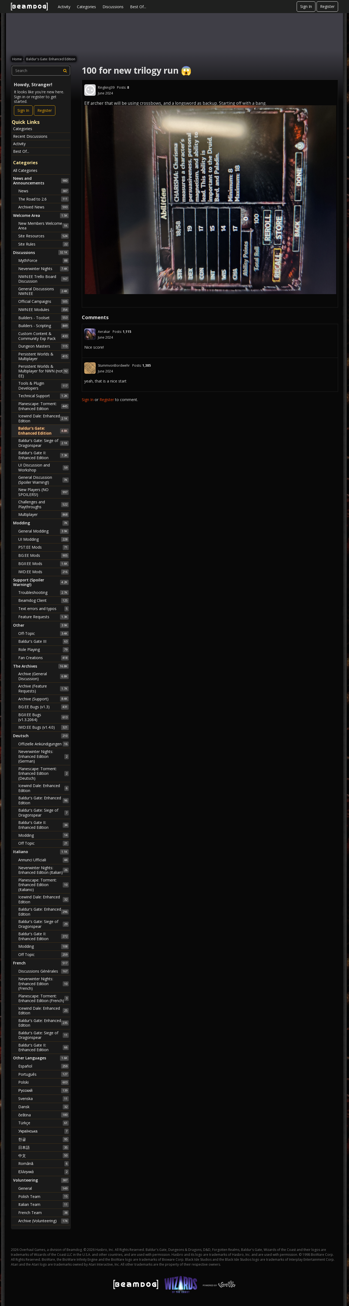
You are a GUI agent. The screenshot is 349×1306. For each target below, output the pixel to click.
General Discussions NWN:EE (43, 291)
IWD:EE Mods (43, 572)
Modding (43, 835)
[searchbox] (41, 71)
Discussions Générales (43, 971)
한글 (43, 1139)
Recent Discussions (30, 136)
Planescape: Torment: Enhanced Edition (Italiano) (43, 884)
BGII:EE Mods (43, 563)
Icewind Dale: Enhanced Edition (43, 418)
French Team (43, 1212)
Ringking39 (106, 87)
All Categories (25, 170)
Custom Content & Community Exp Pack (43, 336)
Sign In (306, 6)
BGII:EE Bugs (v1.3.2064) (43, 717)
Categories (86, 6)
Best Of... (138, 6)
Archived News (43, 207)
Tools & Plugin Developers (43, 386)
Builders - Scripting (43, 325)
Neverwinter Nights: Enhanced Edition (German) (43, 756)
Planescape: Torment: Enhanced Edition (43, 406)
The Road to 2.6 (43, 199)
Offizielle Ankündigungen (43, 744)
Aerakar (104, 331)
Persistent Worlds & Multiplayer (43, 356)
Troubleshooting (43, 592)
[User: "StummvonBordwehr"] (90, 368)
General (43, 1188)
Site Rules (43, 244)
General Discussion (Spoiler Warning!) (43, 480)
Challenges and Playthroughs (43, 504)
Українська (43, 1131)
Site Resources (43, 236)
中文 (43, 1155)
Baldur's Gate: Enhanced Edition (43, 431)
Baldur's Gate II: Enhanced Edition (43, 455)
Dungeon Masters (43, 346)
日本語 (43, 1147)
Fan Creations (43, 658)
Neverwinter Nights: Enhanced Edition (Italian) (43, 870)
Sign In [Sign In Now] (23, 110)
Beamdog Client (43, 600)
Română (43, 1163)
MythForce (43, 260)
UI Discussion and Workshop (43, 467)
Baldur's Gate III (43, 641)
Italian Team (43, 1204)
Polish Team (43, 1196)
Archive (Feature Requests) (43, 688)
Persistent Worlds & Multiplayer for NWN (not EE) (43, 371)
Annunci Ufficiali (43, 860)
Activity (64, 6)
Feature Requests (43, 617)
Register (327, 6)
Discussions (113, 6)
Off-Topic (43, 633)
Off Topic (43, 843)
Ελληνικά (43, 1171)
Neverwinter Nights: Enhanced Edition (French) (43, 983)
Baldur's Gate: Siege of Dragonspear (43, 443)
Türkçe (43, 1123)
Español (43, 1066)
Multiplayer (43, 514)
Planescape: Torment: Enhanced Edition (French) (43, 998)
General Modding (43, 531)
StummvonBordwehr (114, 365)
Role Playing (43, 649)
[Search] (65, 71)
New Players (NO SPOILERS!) (43, 492)
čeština (43, 1114)
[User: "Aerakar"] (90, 334)
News (43, 191)
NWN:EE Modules (43, 309)
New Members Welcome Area (43, 226)
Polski (43, 1082)
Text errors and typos (43, 608)
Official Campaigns (43, 301)
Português (43, 1074)
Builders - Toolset (43, 317)
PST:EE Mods (43, 547)
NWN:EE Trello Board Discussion (43, 279)
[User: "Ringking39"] (90, 90)
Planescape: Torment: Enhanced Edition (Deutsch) (43, 773)
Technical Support (43, 396)
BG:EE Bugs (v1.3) (43, 707)
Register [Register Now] (44, 110)
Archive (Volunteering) (43, 1221)
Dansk (43, 1107)
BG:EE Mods (43, 555)
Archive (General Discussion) (43, 676)
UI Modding (43, 539)
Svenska (43, 1098)
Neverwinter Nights (43, 268)
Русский (43, 1090)
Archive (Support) (43, 698)
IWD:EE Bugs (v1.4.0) (43, 727)
